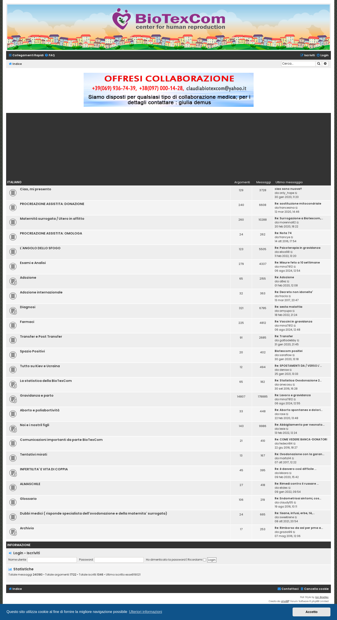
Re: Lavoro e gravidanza (293, 395)
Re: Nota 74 (283, 233)
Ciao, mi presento (35, 189)
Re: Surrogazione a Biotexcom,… (299, 218)
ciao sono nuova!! (288, 189)
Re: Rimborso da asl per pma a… (299, 528)
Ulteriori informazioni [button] (145, 612)
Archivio (27, 528)
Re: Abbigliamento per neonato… (300, 425)
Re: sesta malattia (288, 307)
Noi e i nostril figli (34, 425)
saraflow (285, 355)
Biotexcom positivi (288, 351)
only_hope (286, 193)
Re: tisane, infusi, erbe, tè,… (295, 513)
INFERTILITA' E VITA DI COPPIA (44, 469)
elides (283, 488)
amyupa (285, 311)
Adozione (28, 277)
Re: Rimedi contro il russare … (297, 484)
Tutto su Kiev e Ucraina (40, 366)
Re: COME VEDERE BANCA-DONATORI (301, 439)
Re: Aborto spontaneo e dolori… (298, 410)
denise (284, 370)
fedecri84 (286, 443)
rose (282, 414)
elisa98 (284, 252)
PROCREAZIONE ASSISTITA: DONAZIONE (52, 204)
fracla (283, 296)
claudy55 (286, 502)
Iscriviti (33, 553)
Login (18, 553)
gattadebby (287, 340)
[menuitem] (50, 55)
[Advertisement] (169, 144)
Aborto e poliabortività (39, 410)
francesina (287, 208)
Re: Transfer (284, 336)
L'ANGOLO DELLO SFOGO (40, 248)
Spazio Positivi (32, 351)
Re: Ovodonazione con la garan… (299, 454)
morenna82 (287, 222)
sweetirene (286, 517)
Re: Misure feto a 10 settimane (297, 262)
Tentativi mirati (33, 454)
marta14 (285, 458)
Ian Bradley (322, 597)
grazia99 (285, 532)
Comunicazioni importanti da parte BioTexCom (61, 439)
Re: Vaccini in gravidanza (293, 321)
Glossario (28, 498)
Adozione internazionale (41, 292)
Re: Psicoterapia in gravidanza (297, 248)
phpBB (285, 601)
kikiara (284, 473)
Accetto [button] (311, 612)
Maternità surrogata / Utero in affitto (52, 218)
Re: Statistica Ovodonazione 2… (298, 380)
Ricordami (197, 559)
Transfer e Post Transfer (41, 336)
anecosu (285, 384)
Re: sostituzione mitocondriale (298, 203)
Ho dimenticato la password (166, 559)
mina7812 (286, 267)
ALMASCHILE (30, 484)
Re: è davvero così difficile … (295, 469)
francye (284, 237)
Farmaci (27, 322)
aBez (282, 281)
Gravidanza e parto (36, 395)
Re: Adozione (284, 277)
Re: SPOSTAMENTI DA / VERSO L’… (298, 366)
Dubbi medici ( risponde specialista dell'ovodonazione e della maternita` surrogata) (93, 513)
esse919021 (133, 574)
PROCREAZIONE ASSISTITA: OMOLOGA (51, 233)
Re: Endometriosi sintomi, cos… (298, 498)
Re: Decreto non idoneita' (294, 292)
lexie (282, 429)
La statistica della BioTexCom (46, 380)
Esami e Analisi (33, 263)
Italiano (14, 182)
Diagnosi (27, 307)
